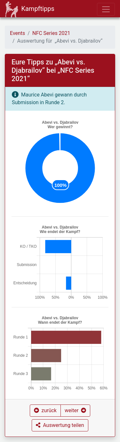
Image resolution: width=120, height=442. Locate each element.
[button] (45, 410)
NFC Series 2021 (51, 33)
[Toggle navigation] (106, 9)
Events (17, 33)
